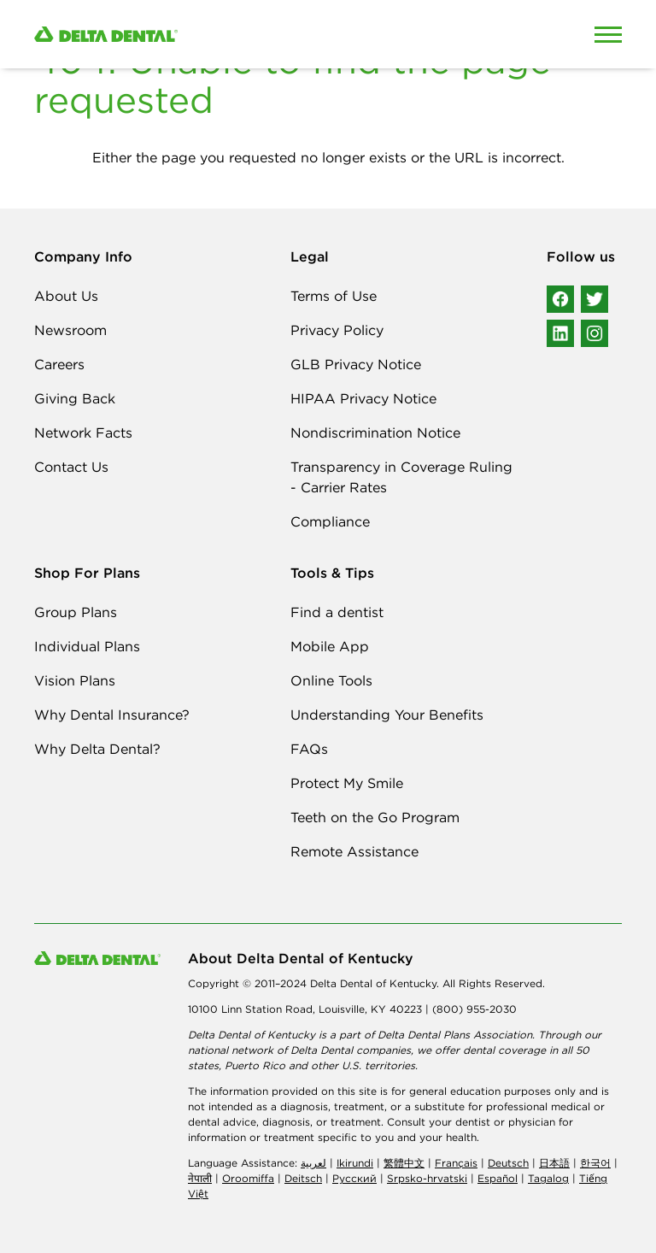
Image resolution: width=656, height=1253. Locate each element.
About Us (66, 295)
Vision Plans (74, 680)
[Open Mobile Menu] (608, 34)
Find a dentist (337, 612)
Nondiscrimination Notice (375, 432)
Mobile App (329, 646)
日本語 (554, 1162)
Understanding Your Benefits (386, 714)
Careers (59, 364)
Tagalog (548, 1178)
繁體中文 (404, 1162)
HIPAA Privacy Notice (363, 398)
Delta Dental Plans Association (455, 1034)
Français (456, 1162)
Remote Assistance (354, 851)
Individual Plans (87, 646)
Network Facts (83, 432)
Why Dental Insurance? (112, 714)
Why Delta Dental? (97, 748)
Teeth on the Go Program (375, 817)
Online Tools (331, 680)
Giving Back (74, 398)
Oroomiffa (248, 1178)
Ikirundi (355, 1162)
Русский (354, 1178)
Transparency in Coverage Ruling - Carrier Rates (401, 477)
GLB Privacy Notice (355, 364)
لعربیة (313, 1162)
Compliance (330, 521)
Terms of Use (333, 295)
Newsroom (70, 329)
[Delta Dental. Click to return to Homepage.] (251, 34)
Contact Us (71, 466)
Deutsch (508, 1162)
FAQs (309, 748)
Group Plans (75, 612)
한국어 (595, 1162)
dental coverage (504, 1050)
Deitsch (303, 1178)
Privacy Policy (337, 329)
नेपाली (200, 1178)
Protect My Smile (346, 782)
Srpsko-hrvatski (427, 1178)
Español (497, 1178)
